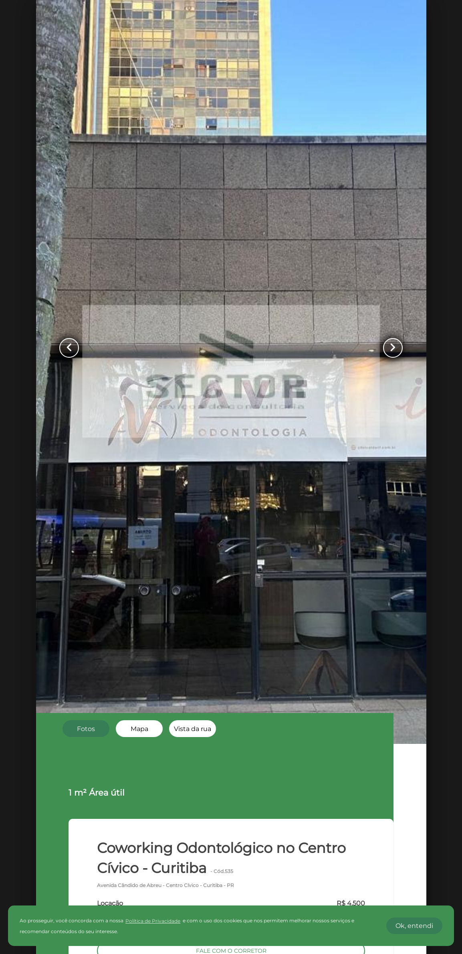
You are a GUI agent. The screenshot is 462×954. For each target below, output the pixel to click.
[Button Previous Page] (70, 348)
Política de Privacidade (152, 921)
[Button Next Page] (392, 348)
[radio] (86, 728)
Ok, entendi (414, 926)
